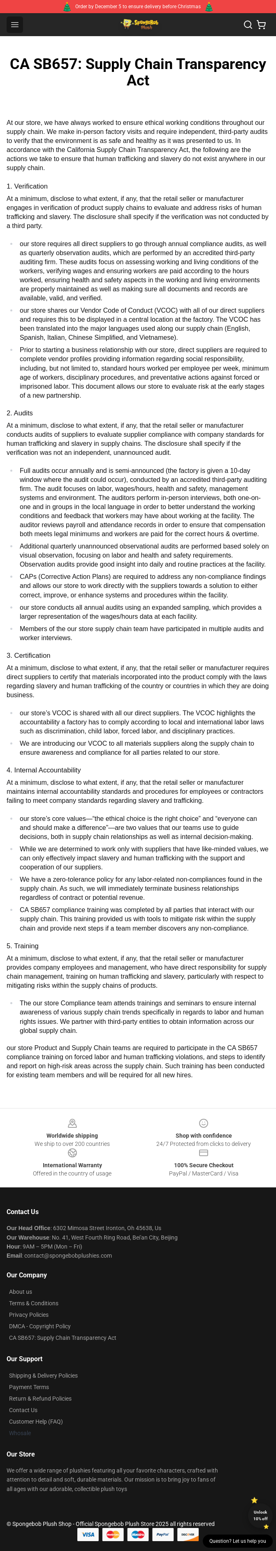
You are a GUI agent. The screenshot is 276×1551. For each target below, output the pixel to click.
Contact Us (23, 1410)
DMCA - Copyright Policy (40, 1326)
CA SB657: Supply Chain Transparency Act (62, 1337)
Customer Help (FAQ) (36, 1421)
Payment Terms (29, 1387)
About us (20, 1291)
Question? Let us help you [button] (237, 1541)
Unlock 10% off (260, 1515)
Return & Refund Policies (40, 1398)
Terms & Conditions (33, 1303)
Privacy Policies (29, 1314)
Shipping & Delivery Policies (43, 1375)
